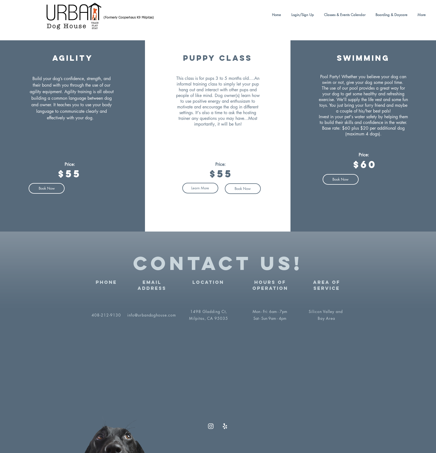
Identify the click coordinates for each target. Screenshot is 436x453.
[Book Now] (243, 188)
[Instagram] (210, 426)
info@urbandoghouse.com (151, 315)
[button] (344, 14)
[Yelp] (225, 426)
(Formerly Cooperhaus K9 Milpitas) (129, 17)
